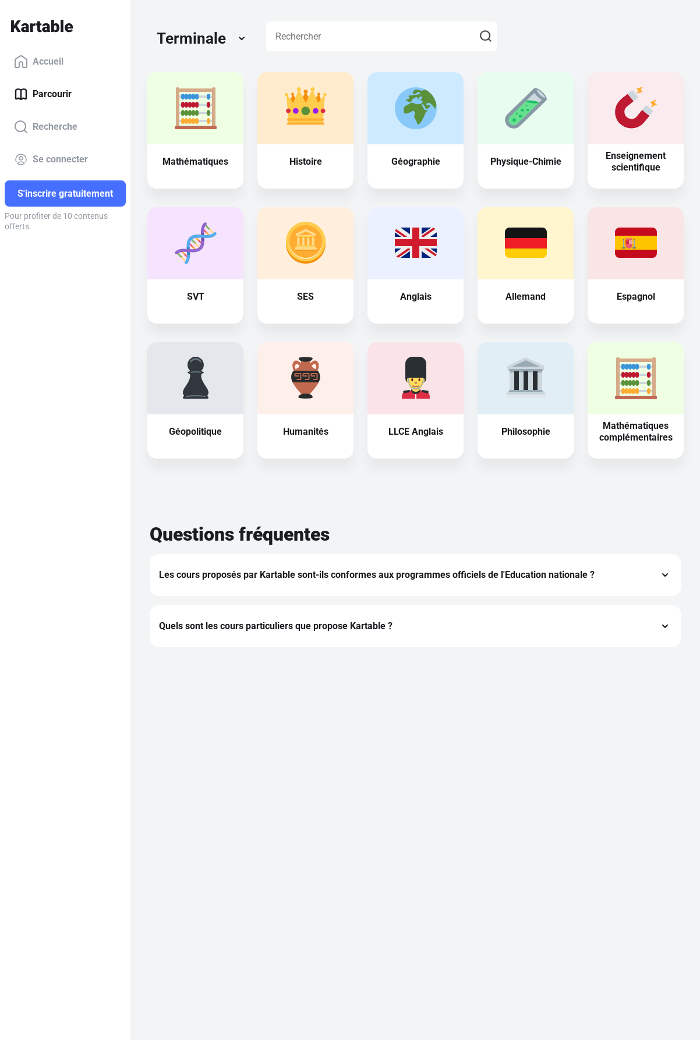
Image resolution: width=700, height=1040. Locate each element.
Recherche (45, 127)
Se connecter (51, 159)
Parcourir (43, 94)
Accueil (38, 62)
